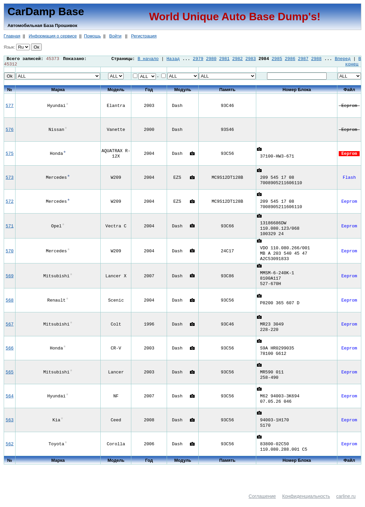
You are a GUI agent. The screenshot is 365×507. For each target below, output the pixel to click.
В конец (353, 62)
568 (9, 308)
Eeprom (349, 107)
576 (9, 131)
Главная (12, 35)
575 (9, 155)
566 (9, 356)
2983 (250, 59)
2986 (290, 59)
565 (9, 379)
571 (9, 228)
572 (9, 203)
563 (9, 427)
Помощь (92, 35)
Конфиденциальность (306, 503)
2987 (303, 59)
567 (9, 332)
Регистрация (144, 35)
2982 (237, 59)
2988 (316, 59)
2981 (224, 59)
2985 (277, 59)
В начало (148, 59)
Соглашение (262, 503)
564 (9, 403)
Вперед (343, 59)
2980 (211, 59)
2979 (198, 59)
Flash (349, 179)
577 (9, 107)
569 (9, 282)
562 (9, 451)
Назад (173, 59)
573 (9, 179)
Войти (115, 35)
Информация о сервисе (53, 35)
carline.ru (346, 503)
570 (9, 255)
